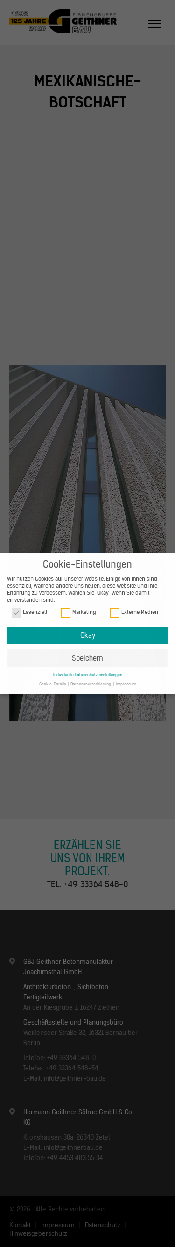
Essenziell (29, 612)
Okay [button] (87, 635)
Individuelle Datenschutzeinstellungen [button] (87, 674)
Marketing (78, 612)
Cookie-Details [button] (53, 683)
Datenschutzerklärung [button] (91, 683)
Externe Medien (134, 612)
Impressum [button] (126, 683)
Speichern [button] (87, 658)
